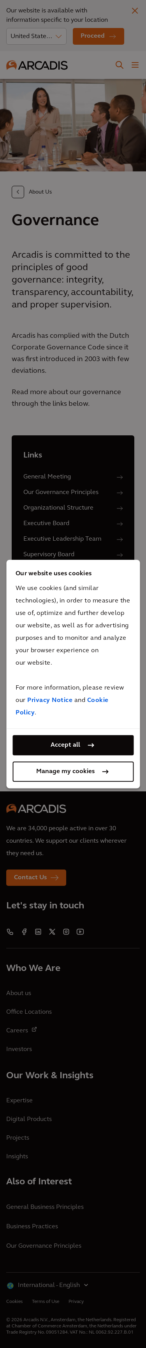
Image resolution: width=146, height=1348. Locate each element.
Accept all (65, 745)
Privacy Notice (49, 700)
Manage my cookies (65, 771)
